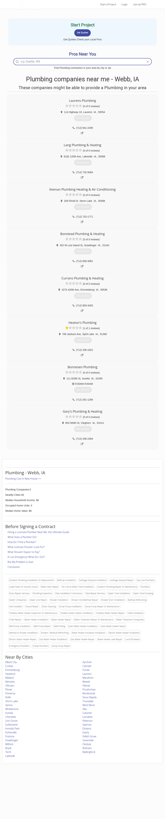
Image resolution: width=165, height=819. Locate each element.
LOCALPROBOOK (38, 4)
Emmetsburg (12, 670)
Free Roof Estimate (38, 797)
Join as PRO (139, 4)
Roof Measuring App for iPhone (79, 797)
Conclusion (14, 567)
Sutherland (11, 724)
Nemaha (10, 681)
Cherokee (10, 716)
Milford (9, 744)
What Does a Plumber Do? (22, 537)
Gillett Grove (89, 736)
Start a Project (108, 4)
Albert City (11, 662)
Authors (113, 793)
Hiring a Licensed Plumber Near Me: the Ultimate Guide (38, 532)
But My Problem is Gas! (20, 562)
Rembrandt (89, 693)
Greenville (88, 740)
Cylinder (87, 666)
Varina (8, 705)
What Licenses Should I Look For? (26, 547)
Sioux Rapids (90, 697)
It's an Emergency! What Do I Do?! (26, 557)
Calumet (87, 713)
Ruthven (87, 748)
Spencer (87, 724)
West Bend (89, 705)
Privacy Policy (116, 789)
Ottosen (9, 685)
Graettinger (11, 740)
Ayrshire (87, 662)
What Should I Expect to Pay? (24, 552)
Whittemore (12, 709)
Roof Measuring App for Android (80, 801)
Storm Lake (11, 701)
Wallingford (89, 752)
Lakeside (10, 756)
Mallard (9, 677)
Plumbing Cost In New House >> (23, 478)
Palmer (86, 685)
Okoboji (87, 744)
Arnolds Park (12, 728)
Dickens (87, 728)
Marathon (88, 677)
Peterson (88, 720)
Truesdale (88, 701)
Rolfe (8, 697)
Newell (86, 681)
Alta (85, 709)
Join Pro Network (73, 786)
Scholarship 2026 (118, 786)
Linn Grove (11, 720)
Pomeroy (10, 693)
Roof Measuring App (74, 793)
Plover (8, 689)
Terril (8, 752)
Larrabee (88, 716)
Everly (86, 732)
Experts (68, 789)
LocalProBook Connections (123, 797)
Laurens (87, 673)
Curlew (9, 666)
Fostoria (9, 736)
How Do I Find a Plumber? (22, 542)
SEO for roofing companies (123, 801)
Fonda (86, 670)
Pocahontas (89, 689)
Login (124, 4)
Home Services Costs (39, 786)
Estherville (11, 732)
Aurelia (9, 713)
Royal (8, 748)
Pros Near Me (35, 789)
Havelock (10, 673)
